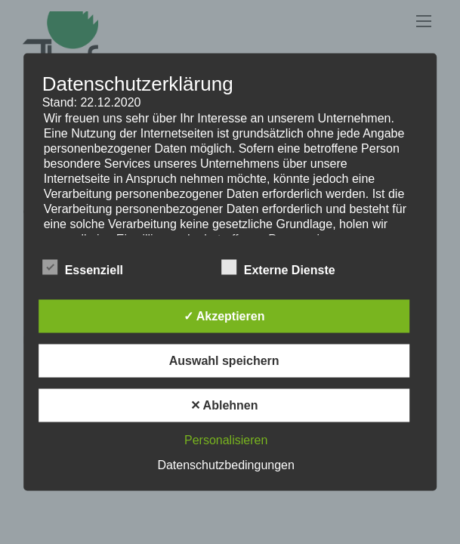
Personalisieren (225, 440)
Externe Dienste (278, 268)
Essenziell (82, 268)
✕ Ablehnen (224, 405)
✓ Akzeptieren (224, 316)
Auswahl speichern (224, 360)
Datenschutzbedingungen (225, 465)
